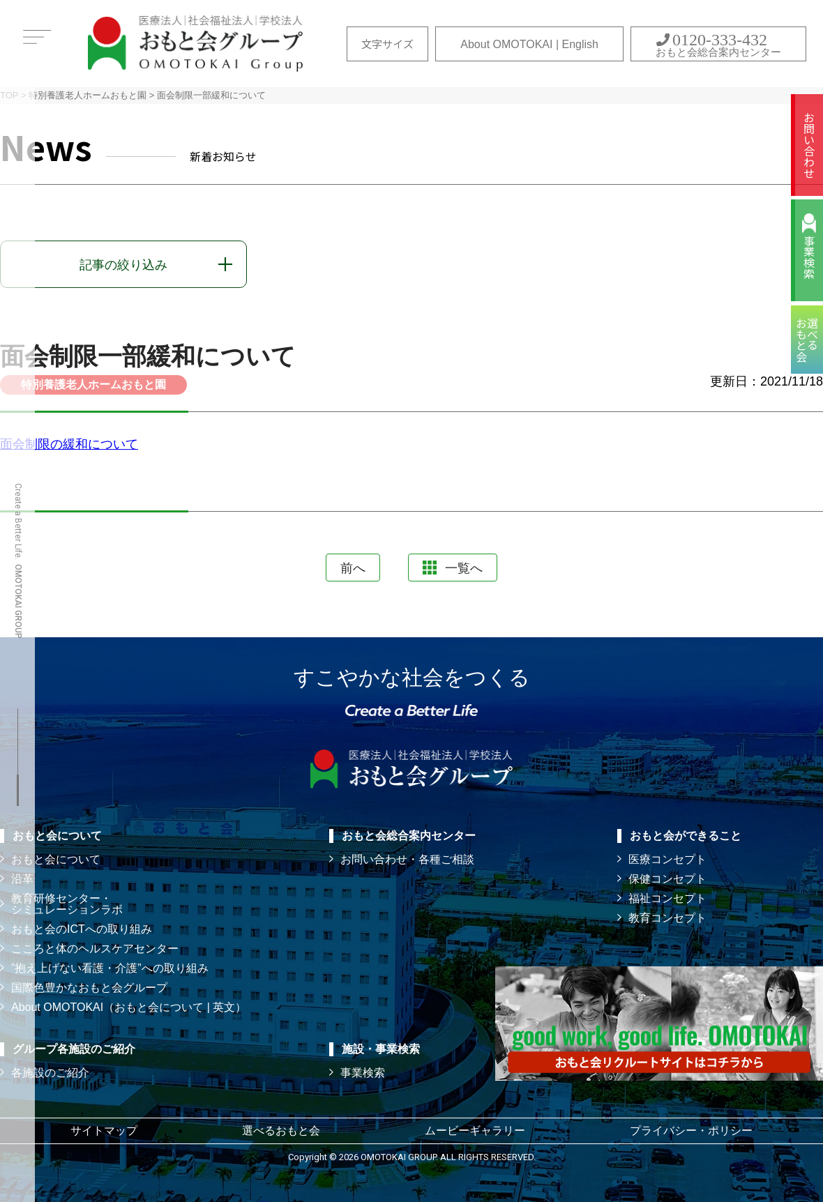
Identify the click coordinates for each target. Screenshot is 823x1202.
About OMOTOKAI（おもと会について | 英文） (128, 1007)
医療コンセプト (667, 859)
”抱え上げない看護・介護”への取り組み (110, 968)
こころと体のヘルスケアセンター (95, 948)
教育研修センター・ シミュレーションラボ (67, 903)
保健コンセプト (667, 879)
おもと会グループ (195, 43)
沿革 (22, 879)
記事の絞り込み (123, 265)
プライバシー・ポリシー (691, 1130)
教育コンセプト (667, 918)
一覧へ (453, 568)
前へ (352, 568)
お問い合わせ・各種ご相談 (407, 859)
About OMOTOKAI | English (529, 44)
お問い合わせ (809, 145)
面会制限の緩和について (69, 444)
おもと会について (55, 859)
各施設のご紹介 (50, 1073)
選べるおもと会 (281, 1130)
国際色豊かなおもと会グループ (89, 988)
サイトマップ (103, 1130)
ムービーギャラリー (475, 1130)
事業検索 (809, 257)
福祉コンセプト (667, 898)
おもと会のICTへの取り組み (81, 929)
